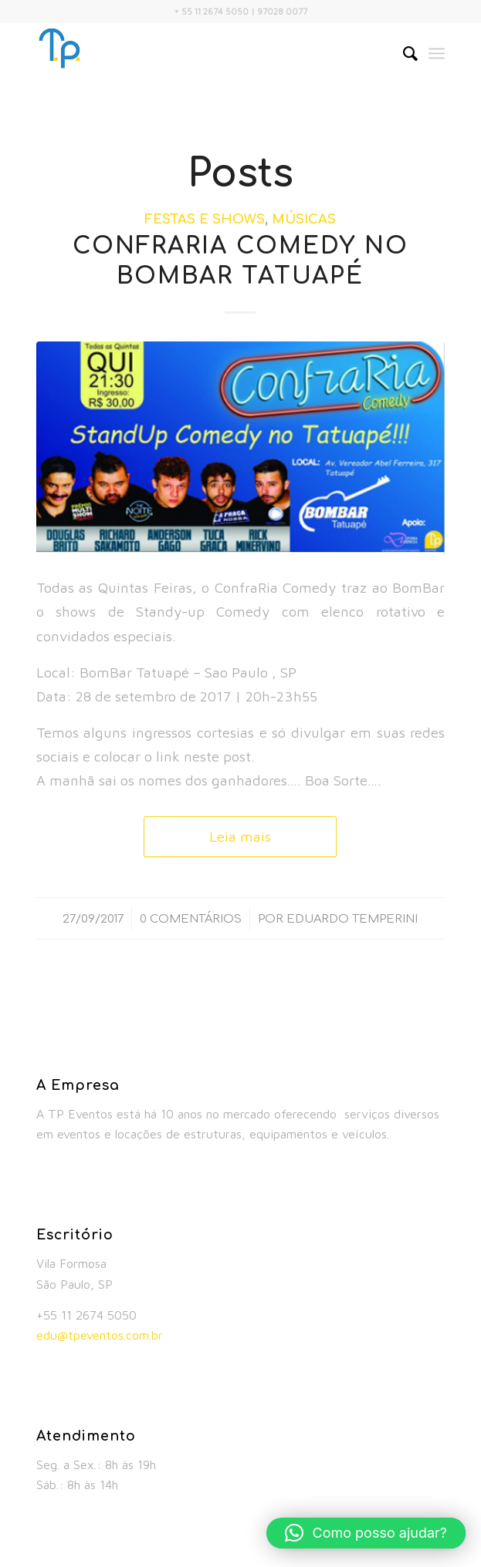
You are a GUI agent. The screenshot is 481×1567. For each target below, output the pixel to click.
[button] (366, 1533)
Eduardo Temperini (352, 919)
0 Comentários (191, 919)
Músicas (304, 219)
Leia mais (240, 836)
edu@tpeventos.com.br (99, 1335)
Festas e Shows (204, 219)
